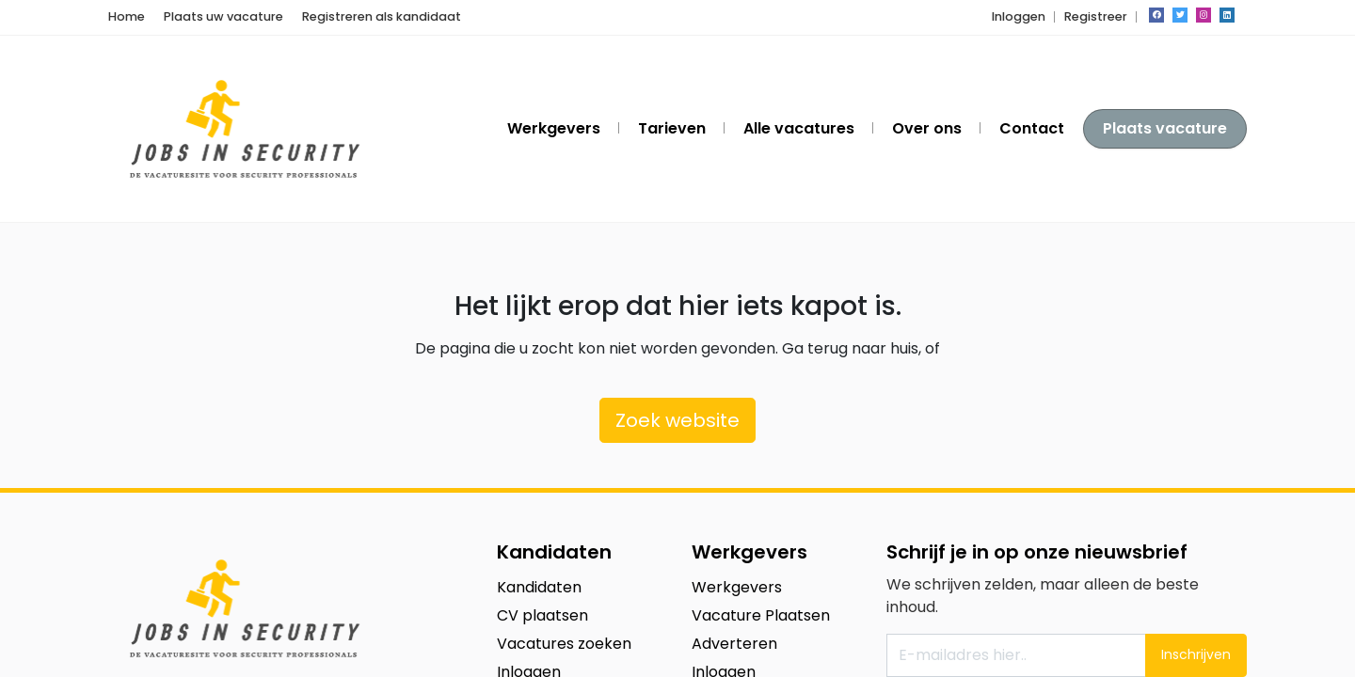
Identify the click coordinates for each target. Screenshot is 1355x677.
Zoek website (677, 420)
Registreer (1095, 16)
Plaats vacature (1165, 128)
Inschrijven (1196, 654)
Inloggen (1018, 16)
